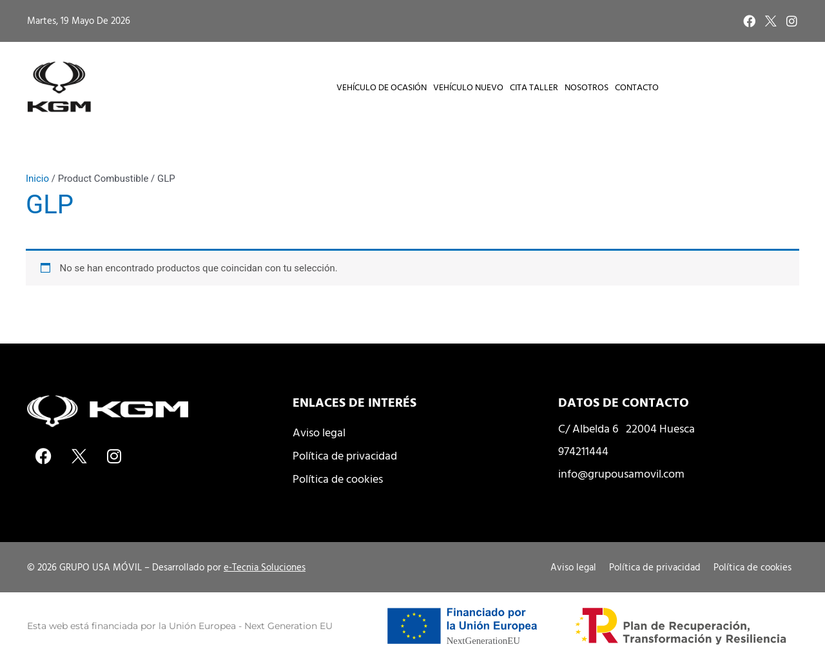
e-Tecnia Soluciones (265, 566)
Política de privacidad (345, 455)
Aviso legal (319, 432)
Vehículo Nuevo (468, 86)
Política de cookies (338, 478)
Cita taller (534, 86)
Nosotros (586, 86)
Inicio (37, 178)
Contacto (637, 86)
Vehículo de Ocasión (381, 86)
